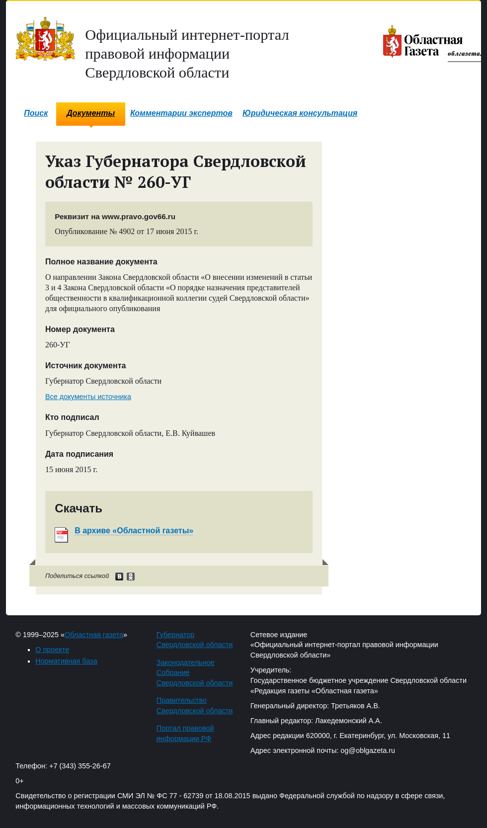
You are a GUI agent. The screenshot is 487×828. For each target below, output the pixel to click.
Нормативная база (66, 661)
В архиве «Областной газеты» (134, 530)
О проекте (52, 650)
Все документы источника (88, 397)
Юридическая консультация (300, 113)
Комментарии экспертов (181, 113)
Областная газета (94, 635)
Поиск (36, 113)
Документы (91, 113)
